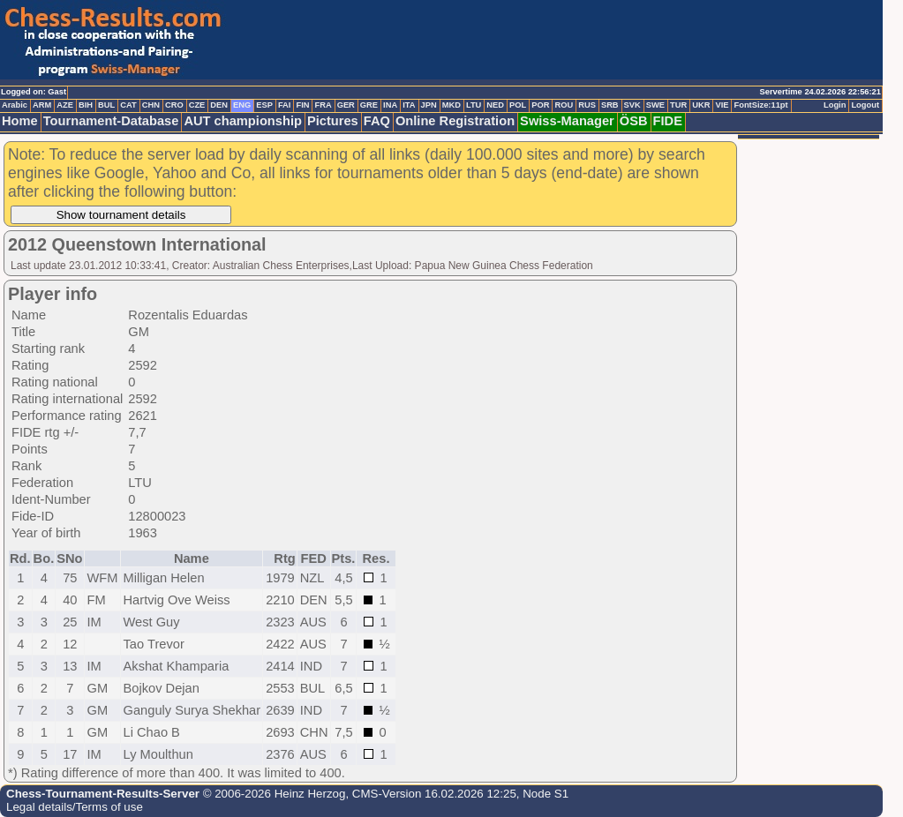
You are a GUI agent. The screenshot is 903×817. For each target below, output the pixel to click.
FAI (284, 105)
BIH (86, 105)
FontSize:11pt (760, 105)
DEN (219, 105)
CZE (197, 105)
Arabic (14, 105)
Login (835, 105)
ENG (242, 105)
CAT (128, 105)
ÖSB (634, 121)
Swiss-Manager (567, 121)
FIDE (667, 121)
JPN (429, 105)
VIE (721, 105)
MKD (451, 105)
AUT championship (243, 121)
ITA (409, 105)
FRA (322, 105)
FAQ (377, 121)
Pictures (332, 121)
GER (346, 105)
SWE (655, 105)
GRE (369, 105)
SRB (610, 105)
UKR (701, 105)
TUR (678, 105)
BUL (106, 105)
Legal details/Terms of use (74, 806)
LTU (473, 105)
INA (390, 105)
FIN (302, 105)
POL (517, 105)
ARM (42, 105)
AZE (64, 105)
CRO (174, 105)
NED (495, 105)
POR (540, 105)
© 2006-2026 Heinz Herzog (272, 793)
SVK (632, 105)
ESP (264, 105)
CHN (151, 105)
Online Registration (455, 121)
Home (20, 121)
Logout (865, 105)
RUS (587, 105)
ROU (563, 105)
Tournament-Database (111, 121)
